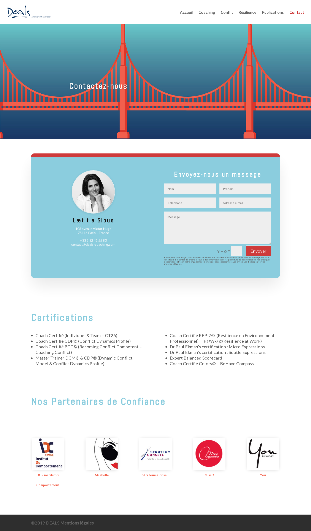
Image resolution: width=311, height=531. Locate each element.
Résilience (247, 13)
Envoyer (259, 254)
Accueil (186, 13)
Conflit (227, 13)
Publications (273, 13)
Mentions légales (77, 522)
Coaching (206, 13)
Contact (296, 13)
